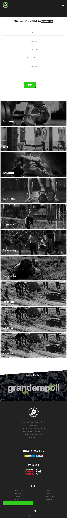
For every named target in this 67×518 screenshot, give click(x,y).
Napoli (18, 497)
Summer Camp (49, 497)
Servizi (49, 490)
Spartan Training (9, 250)
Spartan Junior (8, 302)
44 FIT (5, 147)
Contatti (49, 500)
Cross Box (17, 500)
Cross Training (8, 121)
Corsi (17, 503)
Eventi (49, 494)
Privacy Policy (33, 516)
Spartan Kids (8, 328)
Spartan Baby (8, 354)
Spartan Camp (18, 490)
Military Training (9, 276)
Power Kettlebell (9, 199)
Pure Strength (8, 173)
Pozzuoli (18, 494)
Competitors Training (11, 225)
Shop (49, 503)
